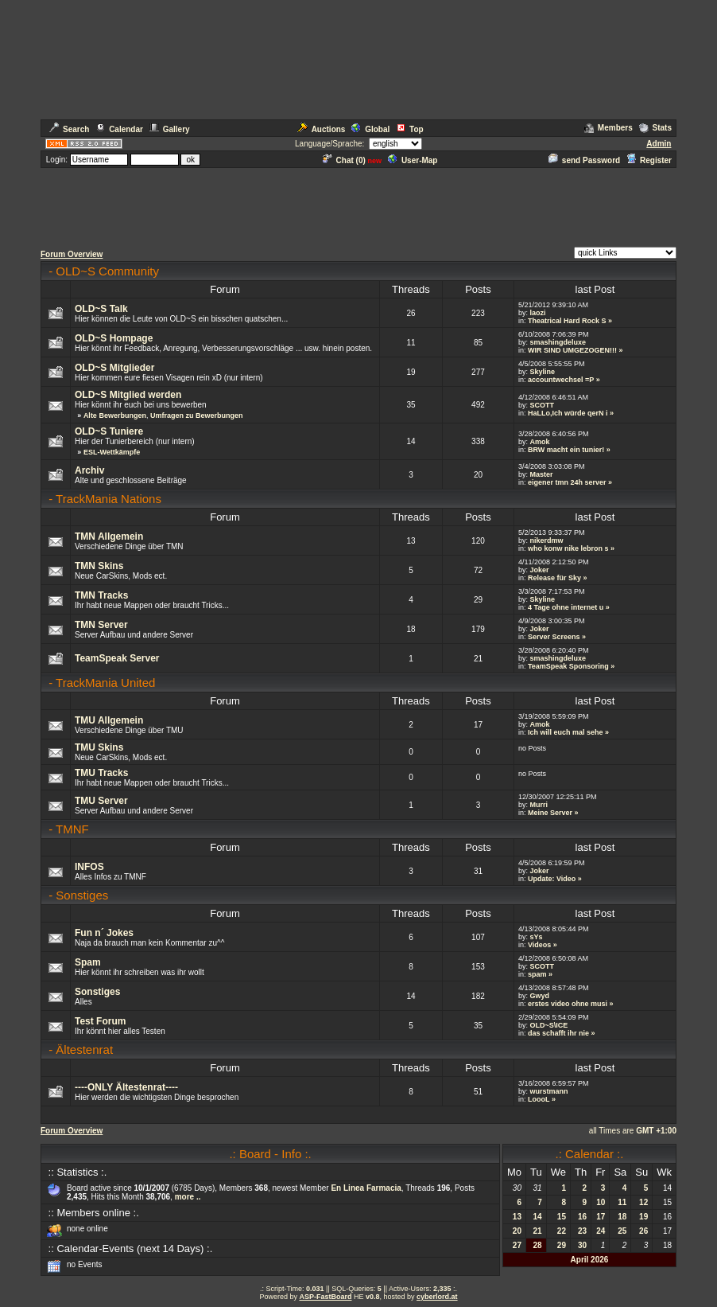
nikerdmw (546, 540)
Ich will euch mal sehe (565, 732)
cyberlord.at (437, 1297)
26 (643, 1231)
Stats (655, 127)
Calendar (119, 129)
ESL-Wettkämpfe (111, 452)
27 (517, 1245)
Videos (539, 945)
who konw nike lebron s (568, 548)
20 (517, 1231)
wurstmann (548, 1091)
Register (649, 160)
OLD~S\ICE (548, 1025)
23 (582, 1231)
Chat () (344, 160)
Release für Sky (554, 578)
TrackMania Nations (108, 498)
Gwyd (539, 996)
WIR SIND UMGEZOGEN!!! (572, 350)
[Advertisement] (358, 205)
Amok (539, 442)
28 (537, 1245)
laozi (537, 313)
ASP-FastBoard (325, 1297)
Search (69, 129)
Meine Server (550, 813)
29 (561, 1245)
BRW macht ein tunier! (566, 450)
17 (600, 1216)
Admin (658, 143)
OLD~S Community (107, 271)
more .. (188, 1196)
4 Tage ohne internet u (565, 607)
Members (608, 127)
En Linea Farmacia (366, 1188)
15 (561, 1216)
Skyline (542, 372)
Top (410, 129)
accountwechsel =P (561, 380)
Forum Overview (72, 254)
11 (622, 1202)
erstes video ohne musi (567, 1004)
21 (537, 1231)
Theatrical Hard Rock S (567, 321)
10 (600, 1202)
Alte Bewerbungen (114, 415)
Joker (538, 570)
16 (582, 1216)
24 (600, 1231)
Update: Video (552, 879)
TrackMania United (105, 682)
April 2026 (590, 1259)
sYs (535, 937)
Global (370, 129)
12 (643, 1202)
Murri (538, 805)
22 (561, 1231)
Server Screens (554, 637)
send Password (584, 160)
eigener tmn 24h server (567, 482)
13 (517, 1216)
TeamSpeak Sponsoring (568, 666)
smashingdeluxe (557, 342)
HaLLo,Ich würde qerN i (568, 413)
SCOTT (541, 405)
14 (537, 1216)
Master (540, 474)
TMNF (72, 829)
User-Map (413, 160)
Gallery (169, 129)
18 (622, 1216)
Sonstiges (82, 895)
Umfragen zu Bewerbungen (196, 415)
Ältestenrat (84, 1049)
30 (582, 1245)
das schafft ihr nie (558, 1033)
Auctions (321, 129)
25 (622, 1231)
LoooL (539, 1099)
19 (643, 1216)
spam (537, 974)
